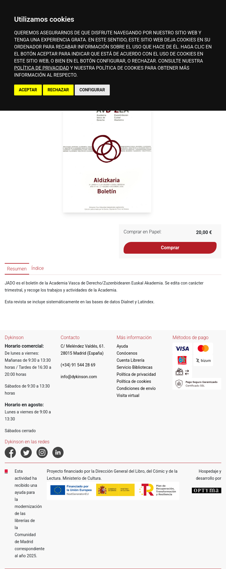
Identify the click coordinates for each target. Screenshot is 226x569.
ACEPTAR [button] (28, 89)
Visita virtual (128, 395)
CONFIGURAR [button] (92, 89)
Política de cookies (134, 381)
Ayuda (122, 346)
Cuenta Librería (130, 360)
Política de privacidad (136, 374)
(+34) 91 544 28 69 (78, 365)
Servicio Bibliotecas (134, 367)
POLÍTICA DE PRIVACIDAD (41, 68)
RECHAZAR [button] (58, 89)
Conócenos (127, 353)
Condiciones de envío (136, 388)
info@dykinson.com (79, 376)
